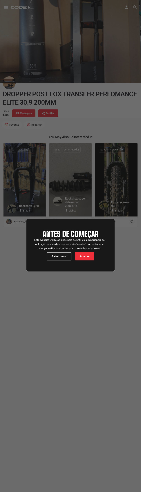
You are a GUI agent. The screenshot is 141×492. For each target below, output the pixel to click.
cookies (62, 240)
